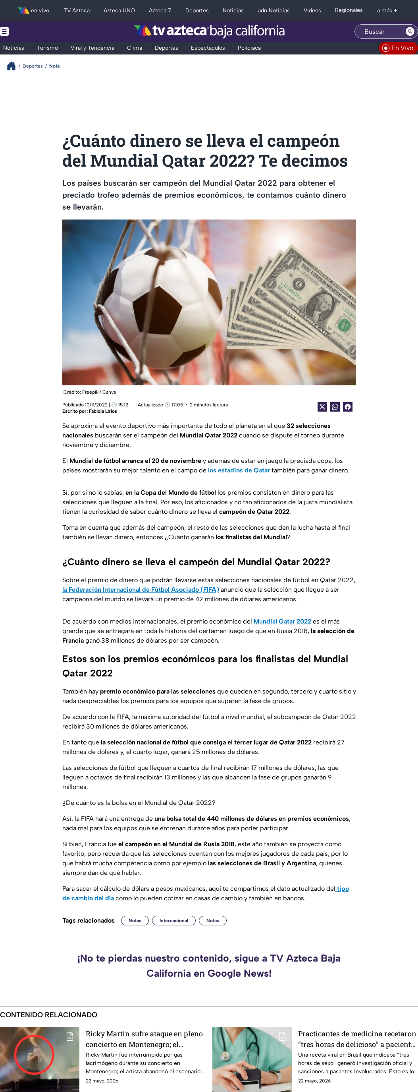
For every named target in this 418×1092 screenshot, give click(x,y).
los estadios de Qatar (239, 470)
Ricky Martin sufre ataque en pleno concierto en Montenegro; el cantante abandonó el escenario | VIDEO (144, 1039)
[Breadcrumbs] (14, 66)
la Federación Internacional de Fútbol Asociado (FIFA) (140, 589)
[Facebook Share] (348, 407)
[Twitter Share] (322, 407)
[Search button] (410, 31)
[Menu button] (32, 31)
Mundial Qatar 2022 (282, 621)
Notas (135, 920)
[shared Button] (335, 407)
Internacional (174, 920)
